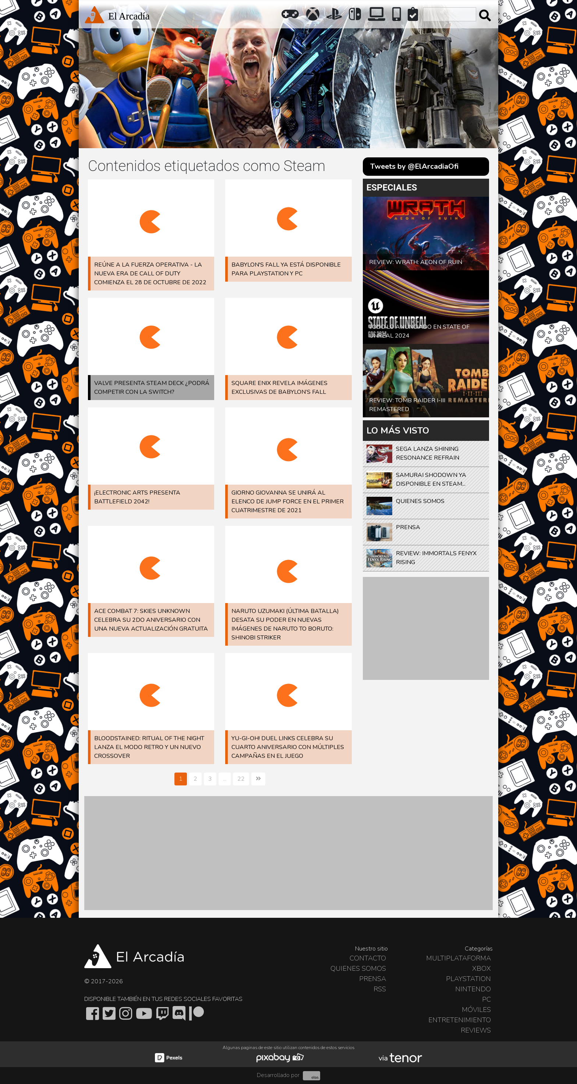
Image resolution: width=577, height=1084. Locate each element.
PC (486, 999)
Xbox (481, 968)
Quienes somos (358, 968)
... (224, 779)
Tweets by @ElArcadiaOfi (414, 166)
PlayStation (468, 979)
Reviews (476, 1030)
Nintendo (473, 989)
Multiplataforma (458, 958)
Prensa (372, 979)
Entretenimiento (459, 1020)
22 (241, 779)
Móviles (476, 1010)
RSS (380, 989)
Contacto (368, 958)
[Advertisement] (426, 628)
